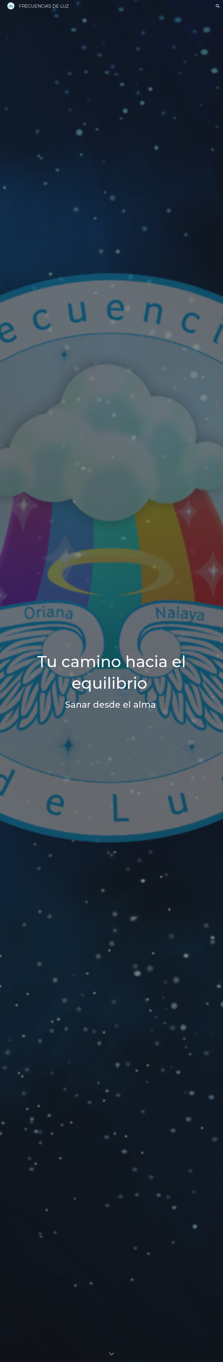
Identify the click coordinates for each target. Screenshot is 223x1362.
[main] (111, 681)
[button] (218, 6)
